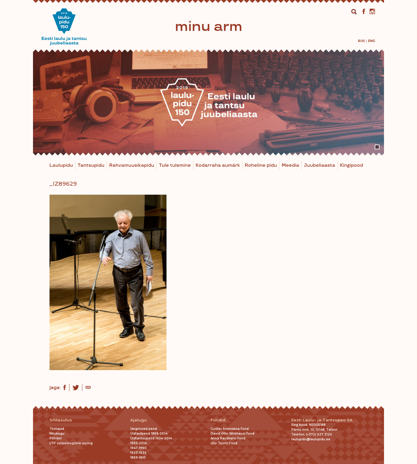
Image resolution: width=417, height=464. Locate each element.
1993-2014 (138, 443)
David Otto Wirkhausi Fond (232, 434)
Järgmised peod (143, 429)
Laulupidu (61, 165)
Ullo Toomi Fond (224, 443)
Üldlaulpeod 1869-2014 (148, 434)
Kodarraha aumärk (218, 165)
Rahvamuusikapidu (131, 165)
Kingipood (351, 165)
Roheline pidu (261, 165)
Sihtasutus (61, 420)
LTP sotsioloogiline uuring (71, 443)
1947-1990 (138, 448)
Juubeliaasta (319, 165)
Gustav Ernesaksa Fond (230, 429)
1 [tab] (377, 147)
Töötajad (57, 429)
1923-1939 (138, 453)
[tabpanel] (208, 102)
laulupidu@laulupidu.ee (310, 439)
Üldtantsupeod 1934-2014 (151, 438)
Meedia (290, 165)
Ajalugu (138, 420)
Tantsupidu (91, 165)
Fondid (218, 420)
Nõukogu (57, 434)
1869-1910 (138, 458)
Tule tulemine (175, 165)
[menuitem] (361, 41)
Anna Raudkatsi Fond (228, 438)
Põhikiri (56, 438)
